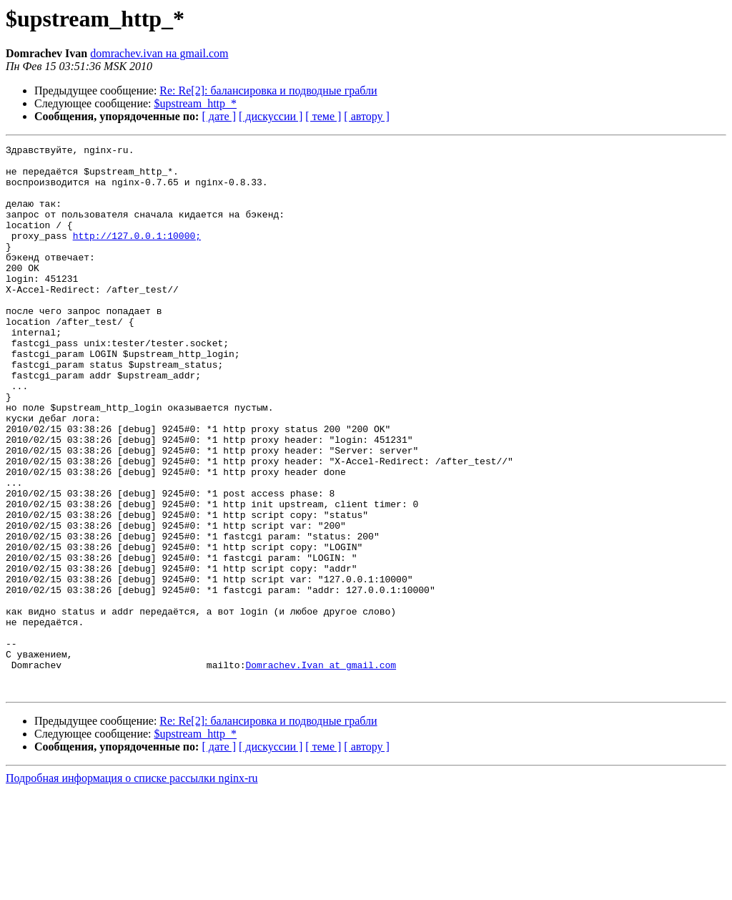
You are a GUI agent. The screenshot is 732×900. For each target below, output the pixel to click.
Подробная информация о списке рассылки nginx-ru (132, 887)
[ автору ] (366, 116)
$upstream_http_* (195, 103)
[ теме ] (323, 116)
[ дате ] (219, 116)
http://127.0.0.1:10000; (137, 254)
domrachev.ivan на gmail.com (159, 53)
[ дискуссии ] (270, 116)
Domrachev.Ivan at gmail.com (320, 769)
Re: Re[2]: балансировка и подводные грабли (268, 90)
